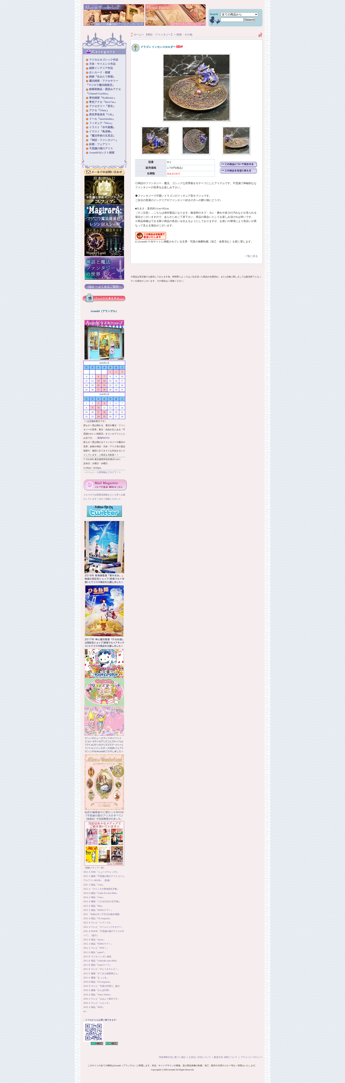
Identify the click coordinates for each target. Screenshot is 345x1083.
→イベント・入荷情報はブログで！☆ (102, 472)
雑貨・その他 (184, 34)
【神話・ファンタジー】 (159, 34)
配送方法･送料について (225, 1057)
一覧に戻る (196, 253)
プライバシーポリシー (251, 1057)
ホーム (138, 34)
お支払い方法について (200, 1057)
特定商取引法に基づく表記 (172, 1057)
